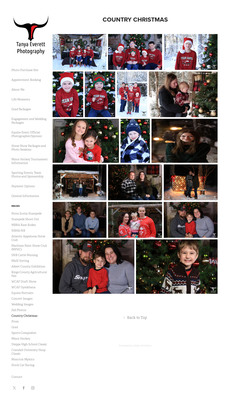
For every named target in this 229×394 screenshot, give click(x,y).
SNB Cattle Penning (24, 255)
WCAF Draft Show (23, 281)
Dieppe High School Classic (29, 344)
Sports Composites (23, 333)
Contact (16, 377)
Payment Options (23, 186)
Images (15, 206)
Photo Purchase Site (24, 70)
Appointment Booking (26, 80)
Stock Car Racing (22, 365)
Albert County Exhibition (28, 266)
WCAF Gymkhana (23, 287)
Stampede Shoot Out (25, 219)
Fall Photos (18, 310)
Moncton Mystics (22, 359)
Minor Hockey (20, 338)
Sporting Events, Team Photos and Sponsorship (27, 174)
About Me (17, 89)
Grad (14, 327)
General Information (25, 196)
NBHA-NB (18, 230)
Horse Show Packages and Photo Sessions (28, 147)
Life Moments (20, 99)
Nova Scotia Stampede (26, 213)
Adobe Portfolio (142, 345)
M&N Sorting (20, 261)
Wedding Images (22, 304)
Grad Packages (21, 109)
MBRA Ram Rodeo (23, 225)
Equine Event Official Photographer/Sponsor (26, 134)
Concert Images (21, 298)
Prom (15, 321)
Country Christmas (24, 316)
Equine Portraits (22, 293)
